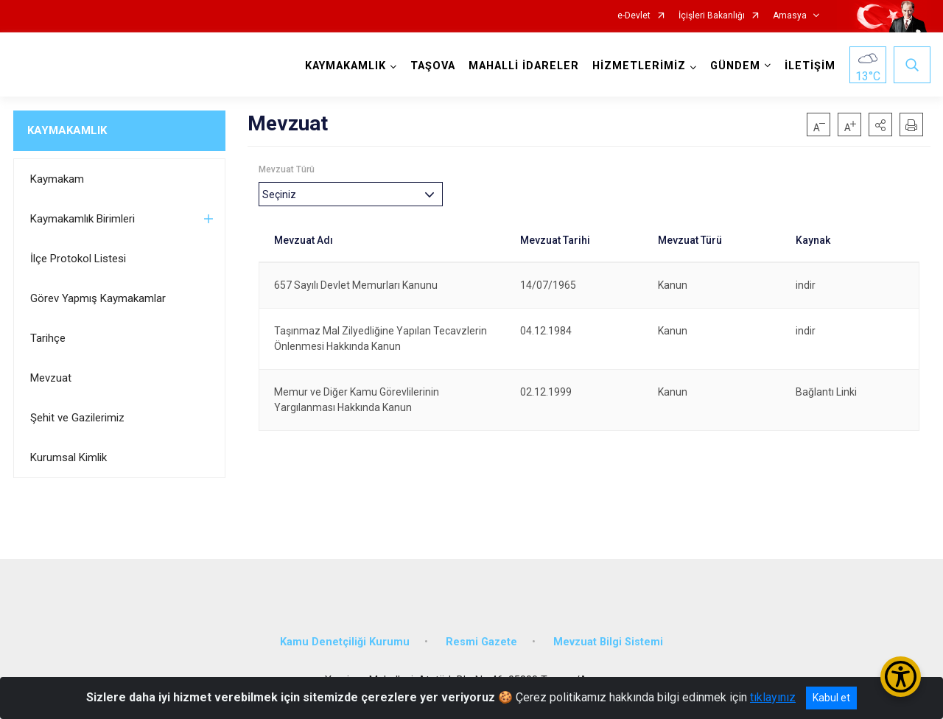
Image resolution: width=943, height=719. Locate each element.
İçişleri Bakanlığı (712, 16)
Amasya (790, 16)
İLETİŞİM (810, 66)
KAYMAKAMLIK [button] (345, 66)
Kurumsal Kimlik (68, 457)
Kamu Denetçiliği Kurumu (345, 642)
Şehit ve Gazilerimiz (77, 417)
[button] (880, 124)
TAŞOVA (432, 66)
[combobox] (351, 194)
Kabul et (831, 698)
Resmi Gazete (481, 642)
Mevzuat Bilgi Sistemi (608, 642)
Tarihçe (48, 338)
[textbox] (282, 194)
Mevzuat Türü (287, 169)
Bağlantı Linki (826, 392)
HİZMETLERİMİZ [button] (639, 66)
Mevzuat (50, 378)
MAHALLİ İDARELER (524, 66)
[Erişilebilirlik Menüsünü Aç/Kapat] (900, 676)
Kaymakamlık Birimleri (82, 218)
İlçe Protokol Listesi (78, 258)
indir (806, 285)
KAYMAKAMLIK (67, 130)
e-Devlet (634, 16)
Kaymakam (57, 179)
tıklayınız (773, 697)
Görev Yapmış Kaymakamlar (98, 298)
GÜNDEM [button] (735, 66)
